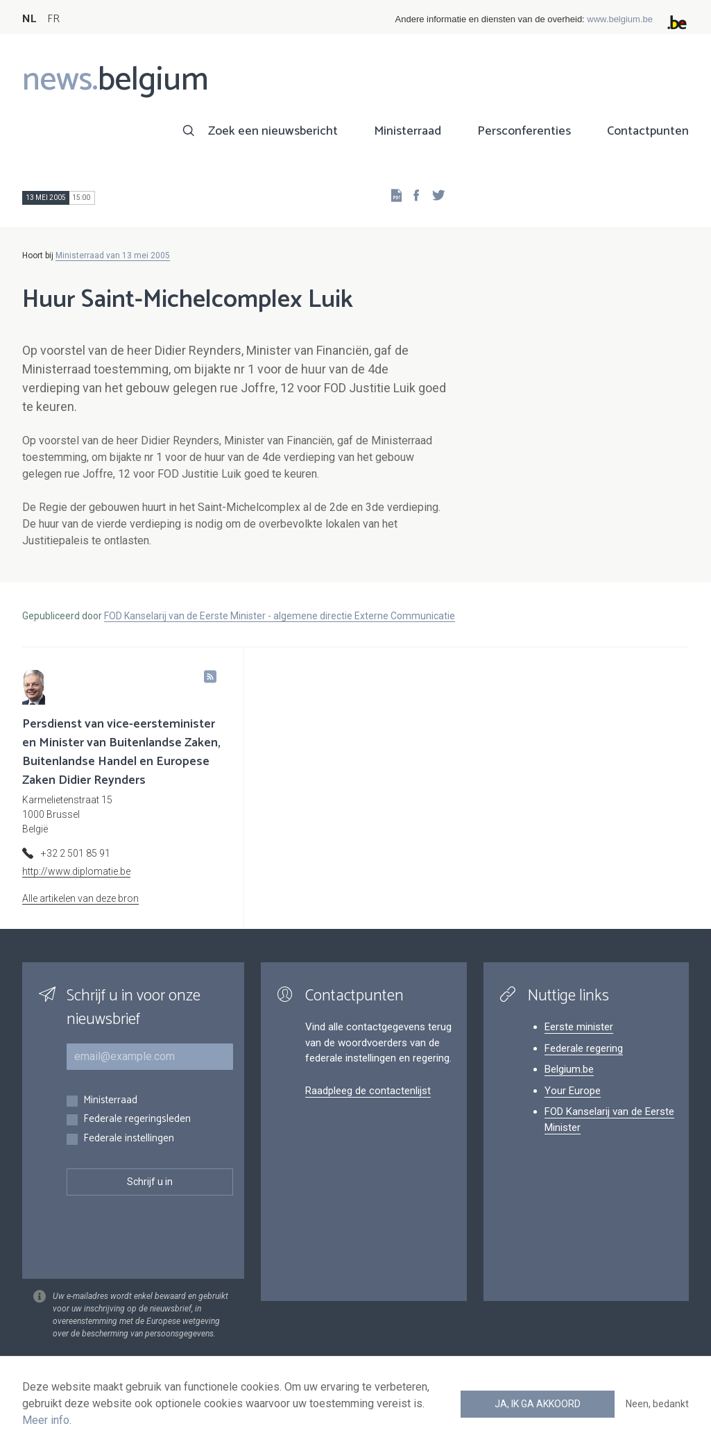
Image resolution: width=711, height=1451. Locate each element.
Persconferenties (524, 131)
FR (53, 19)
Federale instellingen (128, 1139)
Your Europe (573, 1090)
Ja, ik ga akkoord (538, 1403)
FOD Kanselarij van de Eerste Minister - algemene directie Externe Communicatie (279, 615)
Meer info (45, 1420)
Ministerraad (407, 131)
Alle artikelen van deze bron (80, 898)
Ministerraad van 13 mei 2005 (112, 255)
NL (29, 19)
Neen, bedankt (657, 1403)
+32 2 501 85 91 (75, 853)
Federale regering (584, 1048)
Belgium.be (569, 1069)
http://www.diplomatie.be (76, 871)
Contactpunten (648, 131)
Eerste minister (579, 1027)
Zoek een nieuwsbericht (273, 131)
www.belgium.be (620, 19)
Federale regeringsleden (137, 1119)
